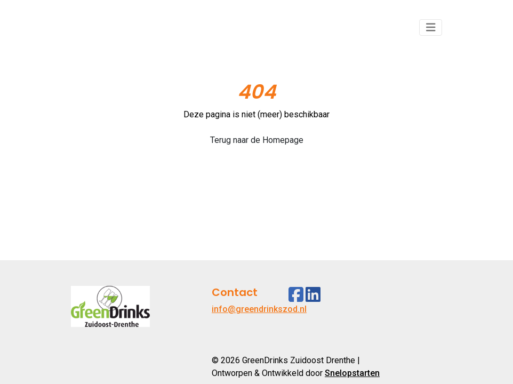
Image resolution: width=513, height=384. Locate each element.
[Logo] (110, 27)
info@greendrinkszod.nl (259, 309)
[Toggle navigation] (431, 27)
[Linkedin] (313, 295)
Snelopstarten (352, 373)
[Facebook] (295, 295)
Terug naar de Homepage (256, 140)
